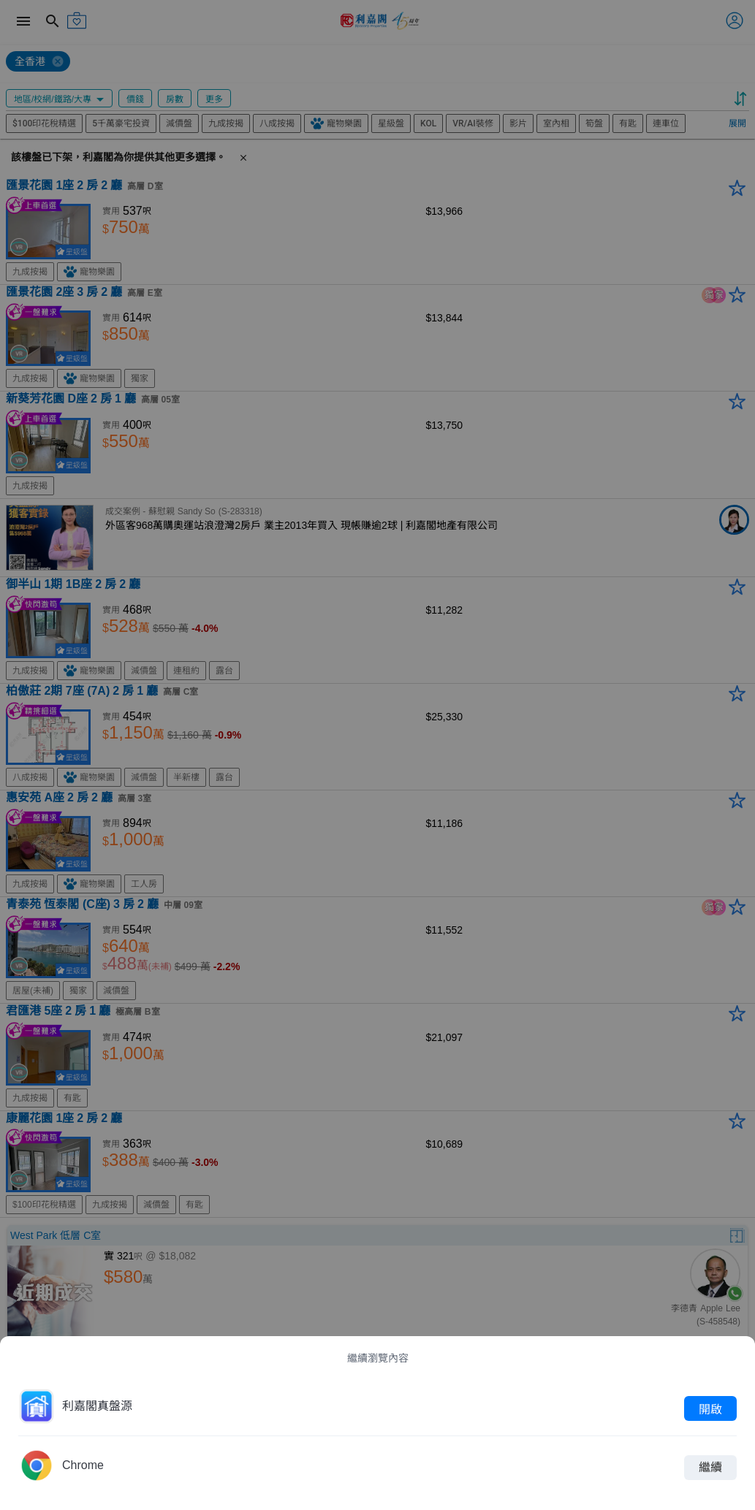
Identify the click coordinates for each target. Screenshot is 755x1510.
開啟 (710, 1408)
